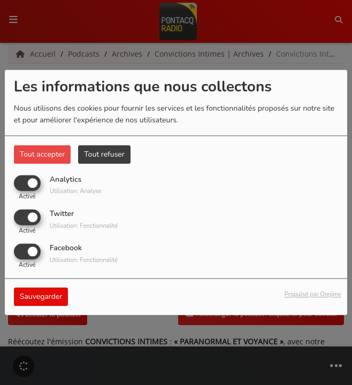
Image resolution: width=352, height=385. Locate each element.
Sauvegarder (41, 297)
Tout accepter (42, 154)
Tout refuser (104, 154)
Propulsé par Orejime (313, 295)
